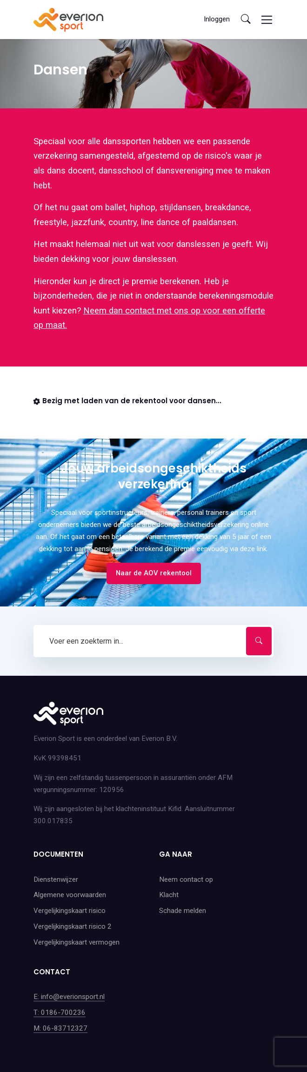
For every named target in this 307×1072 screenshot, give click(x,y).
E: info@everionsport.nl (69, 996)
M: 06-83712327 (60, 1028)
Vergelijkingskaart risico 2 (72, 926)
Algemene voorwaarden (69, 895)
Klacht (169, 895)
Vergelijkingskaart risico (69, 910)
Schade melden (182, 910)
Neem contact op (186, 879)
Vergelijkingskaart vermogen (76, 942)
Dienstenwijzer (55, 879)
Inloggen (217, 19)
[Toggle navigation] (267, 20)
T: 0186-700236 (59, 1012)
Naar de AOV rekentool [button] (154, 573)
